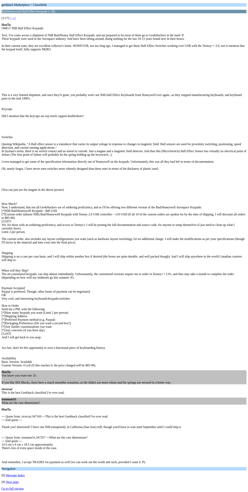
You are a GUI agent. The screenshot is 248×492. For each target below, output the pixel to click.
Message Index (15, 475)
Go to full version (13, 488)
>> (14, 18)
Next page (12, 482)
